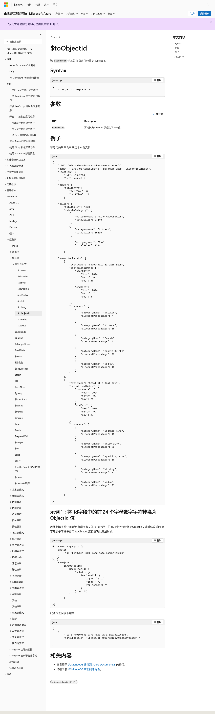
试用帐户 (204, 13)
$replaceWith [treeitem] (21, 436)
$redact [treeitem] (19, 430)
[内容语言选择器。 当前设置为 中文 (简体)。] (13, 708)
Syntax (178, 43)
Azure (54, 37)
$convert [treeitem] (22, 270)
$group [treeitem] (18, 393)
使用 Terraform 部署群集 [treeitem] (22, 153)
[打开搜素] (207, 5)
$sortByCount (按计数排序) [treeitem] (27, 469)
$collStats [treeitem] (20, 350)
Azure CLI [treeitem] (14, 202)
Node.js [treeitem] (13, 221)
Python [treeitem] (13, 227)
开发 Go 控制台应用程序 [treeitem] (22, 128)
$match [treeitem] (19, 411)
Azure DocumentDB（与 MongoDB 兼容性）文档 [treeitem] (19, 51)
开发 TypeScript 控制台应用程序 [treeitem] (24, 98)
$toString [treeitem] (22, 319)
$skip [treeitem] (17, 454)
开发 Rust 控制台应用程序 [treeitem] (22, 135)
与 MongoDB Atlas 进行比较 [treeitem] (24, 77)
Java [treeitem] (11, 208)
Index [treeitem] (15, 245)
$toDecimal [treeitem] (23, 288)
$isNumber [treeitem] (23, 276)
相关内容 (179, 56)
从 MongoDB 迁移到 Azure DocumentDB (92, 664)
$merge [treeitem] (19, 417)
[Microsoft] (6, 4)
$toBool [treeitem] (21, 282)
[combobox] (23, 41)
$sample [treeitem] (19, 442)
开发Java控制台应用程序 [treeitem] (22, 122)
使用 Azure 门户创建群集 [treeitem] (22, 141)
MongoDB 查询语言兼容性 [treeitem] (23, 655)
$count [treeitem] (18, 356)
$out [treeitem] (17, 423)
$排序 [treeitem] (18, 460)
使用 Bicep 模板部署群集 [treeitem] (22, 147)
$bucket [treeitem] (19, 337)
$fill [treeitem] (16, 381)
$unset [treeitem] (18, 477)
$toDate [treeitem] (21, 325)
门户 (192, 13)
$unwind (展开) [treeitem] (22, 483)
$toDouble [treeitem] (22, 294)
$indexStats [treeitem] (21, 399)
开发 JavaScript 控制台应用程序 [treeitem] (24, 108)
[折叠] (41, 34)
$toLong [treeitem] (21, 307)
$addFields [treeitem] (20, 331)
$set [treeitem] (17, 448)
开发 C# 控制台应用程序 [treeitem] (22, 116)
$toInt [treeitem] (20, 301)
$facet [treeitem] (18, 374)
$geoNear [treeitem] (20, 387)
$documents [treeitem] (21, 368)
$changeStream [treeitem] (23, 344)
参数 (177, 47)
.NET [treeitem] (11, 214)
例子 (177, 52)
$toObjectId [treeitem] (23, 313)
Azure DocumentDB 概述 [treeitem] (22, 65)
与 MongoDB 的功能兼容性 (84, 669)
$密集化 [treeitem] (19, 362)
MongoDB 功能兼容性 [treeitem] (20, 649)
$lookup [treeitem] (19, 405)
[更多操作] (162, 37)
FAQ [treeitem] (11, 71)
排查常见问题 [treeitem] (16, 667)
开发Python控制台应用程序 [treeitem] (23, 89)
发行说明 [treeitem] (14, 661)
